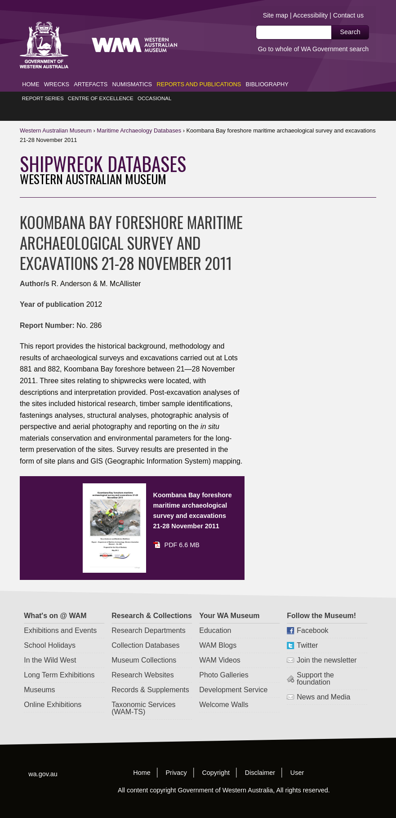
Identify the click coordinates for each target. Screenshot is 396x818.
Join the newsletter (327, 646)
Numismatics (132, 69)
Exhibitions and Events (60, 616)
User (297, 757)
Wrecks (56, 69)
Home (30, 69)
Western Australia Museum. (173, 30)
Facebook (313, 616)
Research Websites (143, 660)
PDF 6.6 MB (182, 530)
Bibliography (267, 69)
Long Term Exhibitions (59, 660)
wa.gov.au (43, 759)
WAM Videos (220, 646)
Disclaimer (260, 757)
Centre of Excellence (100, 84)
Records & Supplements (151, 675)
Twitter (307, 631)
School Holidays (50, 631)
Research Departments (149, 616)
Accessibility (310, 16)
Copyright (216, 757)
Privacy (176, 757)
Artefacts (90, 69)
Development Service (234, 675)
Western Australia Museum (44, 30)
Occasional (155, 84)
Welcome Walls (224, 690)
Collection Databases (146, 631)
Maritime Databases (139, 116)
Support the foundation (315, 664)
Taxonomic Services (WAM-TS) (144, 693)
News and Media (324, 682)
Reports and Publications (198, 69)
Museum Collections (144, 646)
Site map (275, 16)
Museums (39, 675)
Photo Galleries (224, 660)
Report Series (43, 84)
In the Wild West (50, 646)
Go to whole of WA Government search (313, 49)
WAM (56, 116)
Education (215, 616)
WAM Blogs (218, 631)
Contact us (348, 16)
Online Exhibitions (53, 690)
